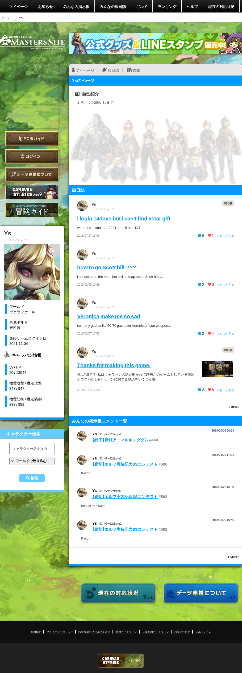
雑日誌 (228, 350)
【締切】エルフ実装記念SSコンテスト (125, 464)
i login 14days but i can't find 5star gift (123, 218)
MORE (233, 407)
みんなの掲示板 (76, 6)
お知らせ (45, 6)
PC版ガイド (32, 138)
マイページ (18, 6)
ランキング (167, 6)
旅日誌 (113, 70)
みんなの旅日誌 (113, 6)
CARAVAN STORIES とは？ (32, 192)
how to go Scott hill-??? (106, 267)
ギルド (141, 6)
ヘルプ (192, 6)
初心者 (228, 203)
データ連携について (32, 174)
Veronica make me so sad (108, 316)
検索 (34, 478)
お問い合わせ (182, 632)
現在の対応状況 (221, 6)
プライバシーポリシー (60, 632)
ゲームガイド (32, 210)
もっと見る (225, 235)
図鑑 (136, 70)
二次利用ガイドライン (155, 632)
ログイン (32, 156)
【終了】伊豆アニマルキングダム (120, 440)
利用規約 (36, 632)
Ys (94, 204)
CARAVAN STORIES (121, 661)
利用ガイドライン (126, 632)
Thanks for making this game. (114, 365)
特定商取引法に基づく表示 (94, 632)
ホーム (6, 17)
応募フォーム (203, 632)
